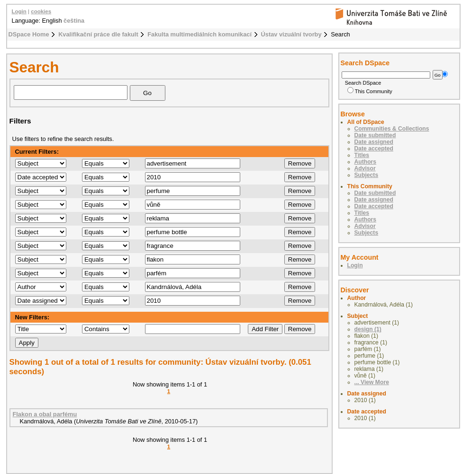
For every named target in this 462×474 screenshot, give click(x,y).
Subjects (366, 175)
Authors (365, 161)
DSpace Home (29, 34)
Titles (362, 155)
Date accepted (373, 148)
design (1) (367, 329)
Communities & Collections (391, 128)
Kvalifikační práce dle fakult (98, 34)
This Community (369, 91)
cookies (41, 11)
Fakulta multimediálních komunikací (199, 34)
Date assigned (373, 142)
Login (19, 11)
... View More (371, 382)
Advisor (365, 168)
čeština (73, 20)
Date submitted (375, 135)
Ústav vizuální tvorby (291, 34)
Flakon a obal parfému (45, 414)
